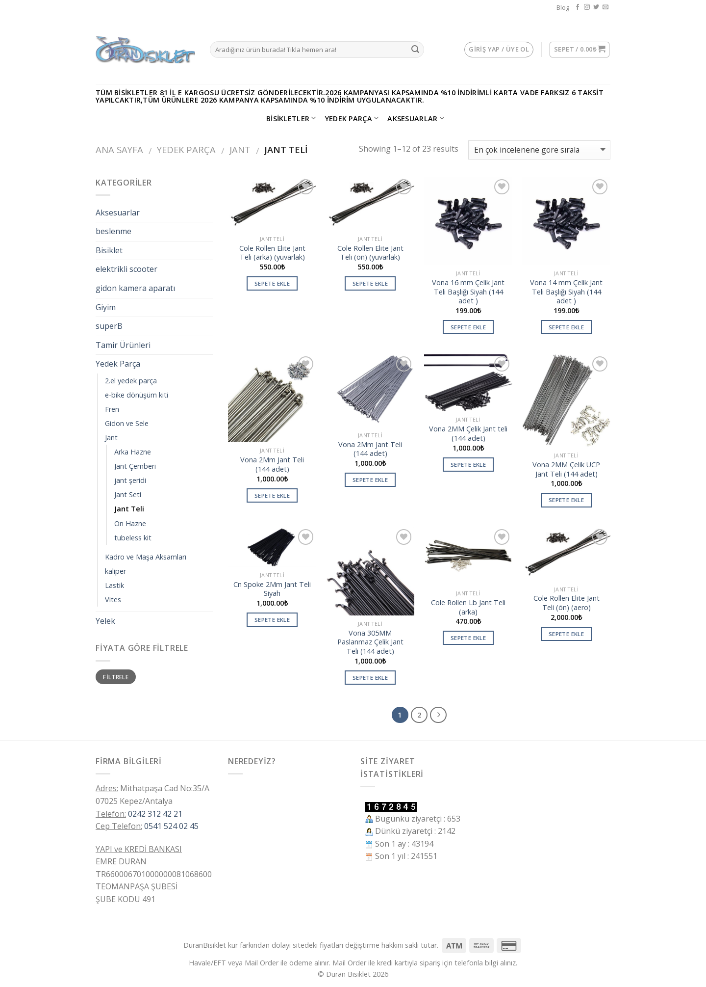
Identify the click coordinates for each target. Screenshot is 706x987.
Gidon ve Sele (127, 423)
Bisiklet (109, 250)
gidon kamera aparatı (135, 288)
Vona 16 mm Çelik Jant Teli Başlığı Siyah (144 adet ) (468, 291)
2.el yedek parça (131, 380)
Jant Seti (127, 494)
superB (109, 325)
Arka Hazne (132, 451)
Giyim (106, 307)
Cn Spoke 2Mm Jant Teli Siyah (272, 589)
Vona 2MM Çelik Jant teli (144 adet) (468, 434)
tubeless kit (132, 537)
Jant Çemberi (135, 466)
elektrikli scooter (126, 269)
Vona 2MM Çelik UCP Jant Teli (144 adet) (566, 469)
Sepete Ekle (272, 283)
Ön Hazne (130, 523)
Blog (562, 7)
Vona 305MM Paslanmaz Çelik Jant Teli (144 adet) (370, 642)
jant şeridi (130, 480)
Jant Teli (129, 508)
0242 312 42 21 (155, 813)
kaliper (115, 571)
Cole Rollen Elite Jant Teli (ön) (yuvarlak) (370, 253)
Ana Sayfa (119, 149)
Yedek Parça (352, 118)
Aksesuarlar (415, 118)
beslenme (113, 231)
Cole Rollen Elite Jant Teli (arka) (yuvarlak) (272, 253)
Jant (240, 149)
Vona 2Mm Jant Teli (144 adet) (272, 464)
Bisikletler (291, 118)
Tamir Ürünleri (123, 345)
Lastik (114, 585)
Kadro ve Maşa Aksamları (145, 556)
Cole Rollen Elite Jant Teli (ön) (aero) (566, 603)
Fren (112, 409)
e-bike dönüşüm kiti (136, 395)
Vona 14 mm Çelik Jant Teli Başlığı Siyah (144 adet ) (566, 291)
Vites (113, 599)
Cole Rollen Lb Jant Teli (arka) (468, 607)
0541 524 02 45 (171, 826)
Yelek (105, 620)
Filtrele (115, 677)
